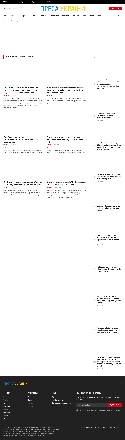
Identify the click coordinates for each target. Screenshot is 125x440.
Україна (24, 16)
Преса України (29, 429)
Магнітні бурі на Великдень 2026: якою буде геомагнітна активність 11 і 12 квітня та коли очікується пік (109, 146)
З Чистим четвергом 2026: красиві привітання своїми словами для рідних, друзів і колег (109, 299)
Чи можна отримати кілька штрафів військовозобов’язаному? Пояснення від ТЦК (65, 139)
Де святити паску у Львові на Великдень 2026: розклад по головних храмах (109, 176)
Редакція (118, 2)
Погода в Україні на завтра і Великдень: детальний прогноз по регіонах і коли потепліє (108, 238)
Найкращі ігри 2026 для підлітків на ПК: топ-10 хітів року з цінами (109, 269)
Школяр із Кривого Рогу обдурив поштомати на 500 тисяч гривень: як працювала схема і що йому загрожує (39, 2)
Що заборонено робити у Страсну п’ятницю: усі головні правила (107, 116)
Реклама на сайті (107, 2)
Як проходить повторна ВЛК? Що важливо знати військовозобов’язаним (66, 183)
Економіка (55, 16)
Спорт (91, 16)
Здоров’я (75, 16)
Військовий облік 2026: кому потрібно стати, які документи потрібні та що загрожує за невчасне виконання (20, 90)
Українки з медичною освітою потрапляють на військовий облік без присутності (20, 139)
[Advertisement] (62, 38)
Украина (6, 95)
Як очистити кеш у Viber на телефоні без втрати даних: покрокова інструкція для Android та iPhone (108, 207)
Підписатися (115, 8)
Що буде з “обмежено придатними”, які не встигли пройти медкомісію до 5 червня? (22, 183)
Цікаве (99, 16)
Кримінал (65, 16)
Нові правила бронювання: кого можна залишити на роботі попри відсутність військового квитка (65, 90)
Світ (33, 16)
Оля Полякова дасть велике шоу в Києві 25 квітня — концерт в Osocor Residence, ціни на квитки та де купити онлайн (109, 361)
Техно (84, 16)
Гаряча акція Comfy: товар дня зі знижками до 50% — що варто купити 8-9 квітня (109, 330)
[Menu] (121, 16)
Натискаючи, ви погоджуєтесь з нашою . (98, 410)
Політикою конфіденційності (112, 410)
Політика (43, 16)
